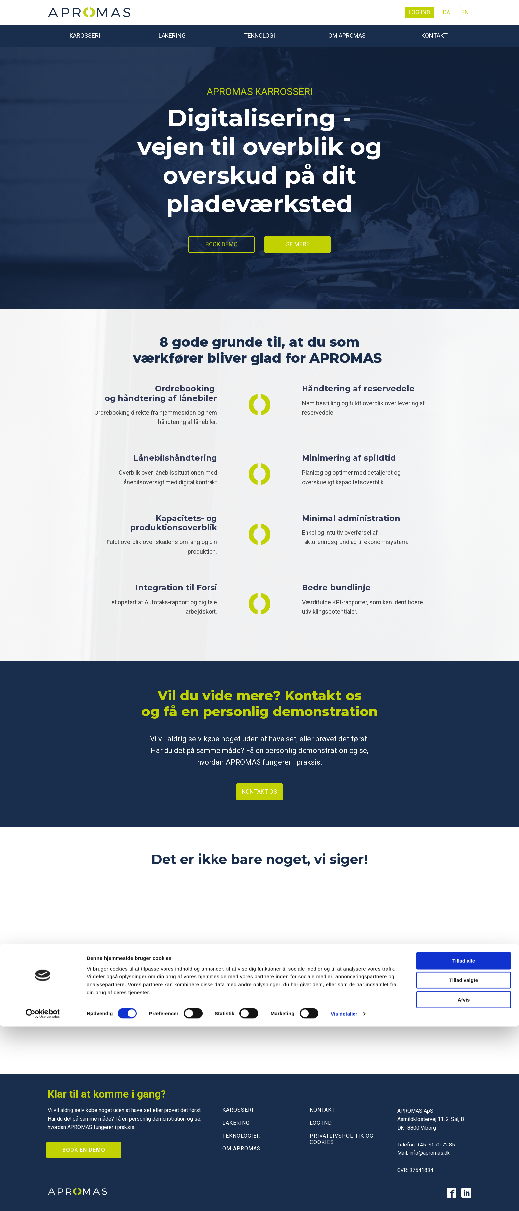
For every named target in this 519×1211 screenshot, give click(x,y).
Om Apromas (347, 35)
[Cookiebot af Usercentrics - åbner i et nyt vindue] (43, 1198)
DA (446, 12)
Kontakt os (259, 791)
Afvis (464, 1184)
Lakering (172, 35)
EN (465, 12)
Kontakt (434, 35)
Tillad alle (463, 1145)
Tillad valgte (463, 1164)
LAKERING (236, 1123)
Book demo (221, 244)
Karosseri (85, 35)
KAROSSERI (238, 1110)
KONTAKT (322, 1110)
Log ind (419, 12)
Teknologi (259, 35)
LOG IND (321, 1123)
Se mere (297, 244)
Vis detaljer (344, 1198)
